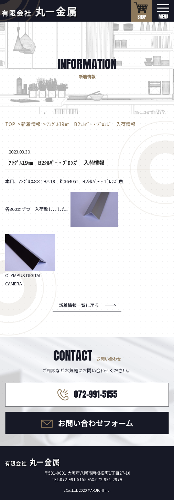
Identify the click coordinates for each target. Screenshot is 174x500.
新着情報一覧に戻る (79, 305)
